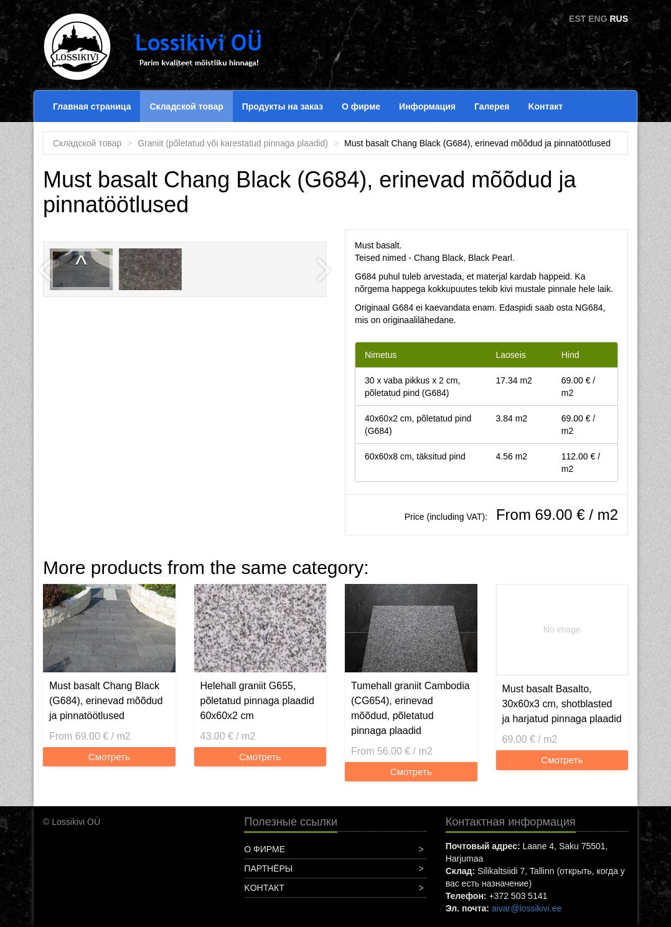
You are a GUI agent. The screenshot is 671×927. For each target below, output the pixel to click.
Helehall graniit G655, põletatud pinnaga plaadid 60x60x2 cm (257, 700)
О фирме (361, 106)
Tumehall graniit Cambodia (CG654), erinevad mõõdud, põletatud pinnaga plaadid (410, 708)
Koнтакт (545, 106)
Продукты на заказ (282, 106)
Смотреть (109, 756)
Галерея (492, 106)
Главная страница (92, 106)
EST (577, 19)
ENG (597, 19)
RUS (618, 19)
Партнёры (268, 868)
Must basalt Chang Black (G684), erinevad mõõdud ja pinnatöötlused (105, 700)
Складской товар (186, 106)
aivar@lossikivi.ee (526, 908)
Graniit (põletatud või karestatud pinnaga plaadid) (233, 143)
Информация (427, 106)
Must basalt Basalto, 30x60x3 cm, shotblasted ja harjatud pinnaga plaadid (562, 704)
